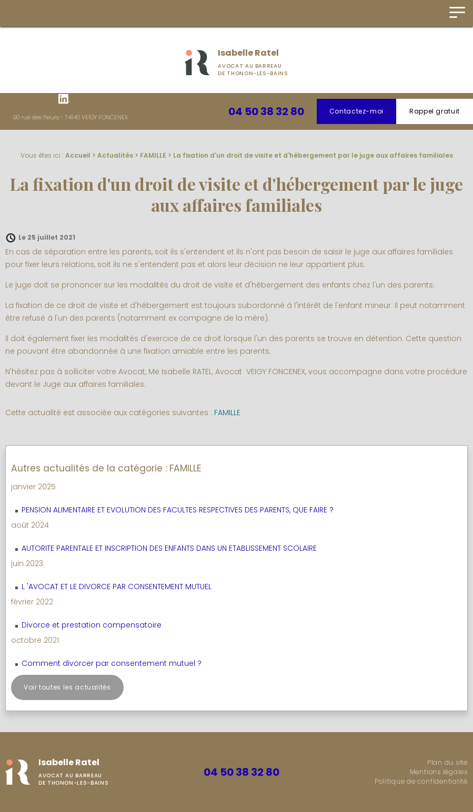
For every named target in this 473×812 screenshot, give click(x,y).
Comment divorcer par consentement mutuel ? (112, 663)
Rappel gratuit (434, 111)
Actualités (115, 155)
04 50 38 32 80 (266, 111)
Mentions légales (439, 771)
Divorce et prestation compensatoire (92, 625)
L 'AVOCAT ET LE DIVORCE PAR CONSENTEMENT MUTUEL (117, 586)
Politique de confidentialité (421, 781)
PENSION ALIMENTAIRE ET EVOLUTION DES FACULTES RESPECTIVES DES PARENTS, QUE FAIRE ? (178, 510)
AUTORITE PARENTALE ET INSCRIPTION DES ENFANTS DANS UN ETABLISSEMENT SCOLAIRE (169, 548)
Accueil (77, 155)
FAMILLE (153, 155)
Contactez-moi (356, 111)
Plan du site (447, 762)
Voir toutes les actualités (67, 687)
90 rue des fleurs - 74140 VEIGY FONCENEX (70, 117)
